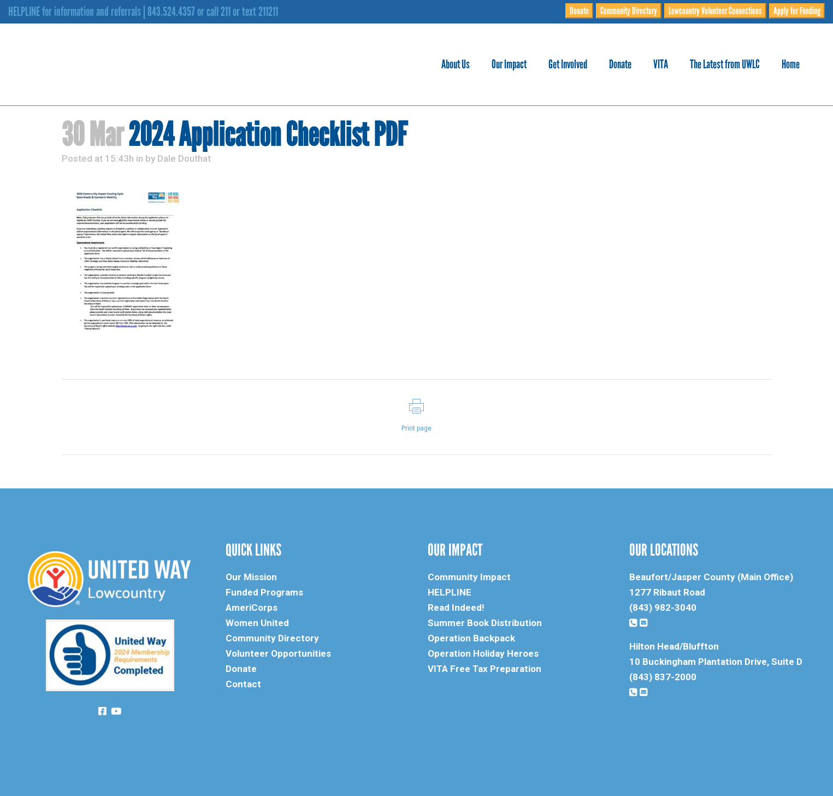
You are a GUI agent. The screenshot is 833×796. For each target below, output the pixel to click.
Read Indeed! (456, 607)
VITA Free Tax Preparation (484, 668)
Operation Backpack (471, 638)
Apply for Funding (796, 11)
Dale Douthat (184, 158)
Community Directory (628, 11)
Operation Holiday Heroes (483, 653)
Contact (243, 684)
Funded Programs (264, 592)
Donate (579, 11)
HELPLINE (449, 592)
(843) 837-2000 (662, 676)
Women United (257, 622)
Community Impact (469, 576)
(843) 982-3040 (662, 607)
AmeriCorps (251, 607)
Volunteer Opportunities (278, 653)
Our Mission (251, 576)
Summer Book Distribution (485, 622)
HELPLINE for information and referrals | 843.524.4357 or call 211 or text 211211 (143, 11)
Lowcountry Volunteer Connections (715, 11)
